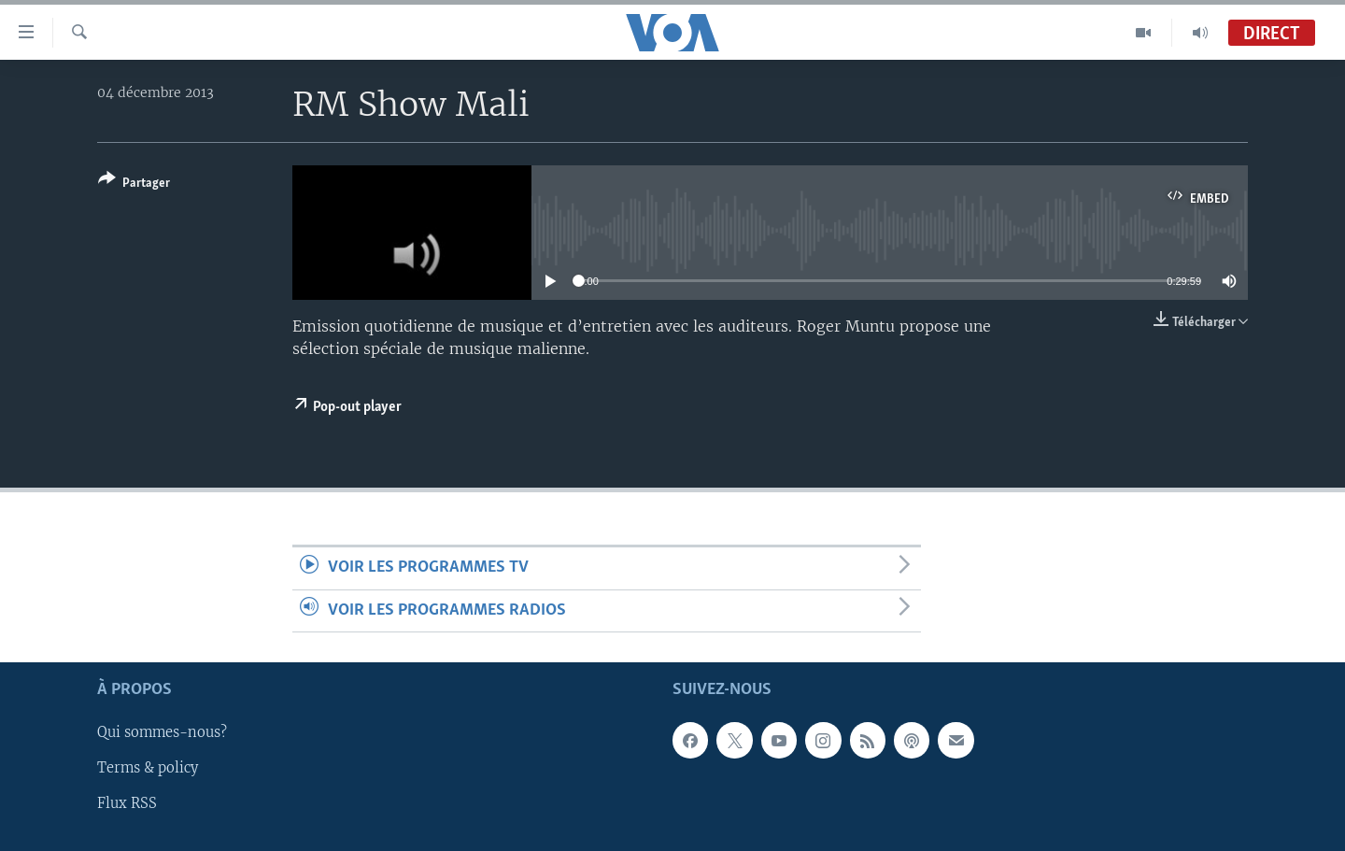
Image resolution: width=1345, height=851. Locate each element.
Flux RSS (127, 803)
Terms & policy (147, 767)
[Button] (134, 184)
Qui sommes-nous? (162, 732)
